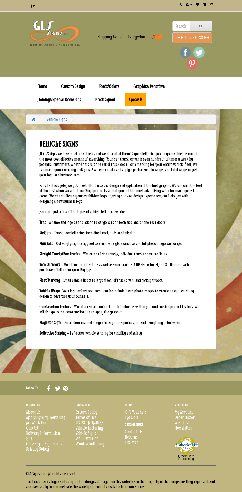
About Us (33, 412)
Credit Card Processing (186, 457)
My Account (184, 412)
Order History (185, 417)
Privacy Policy (37, 449)
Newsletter (183, 428)
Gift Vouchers (136, 412)
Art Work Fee (36, 422)
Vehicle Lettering (89, 428)
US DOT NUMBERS (89, 422)
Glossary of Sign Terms (44, 444)
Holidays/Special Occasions (59, 100)
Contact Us (134, 432)
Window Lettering (90, 444)
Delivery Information (43, 433)
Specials (135, 100)
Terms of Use (86, 417)
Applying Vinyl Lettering (45, 417)
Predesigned (105, 100)
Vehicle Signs (57, 119)
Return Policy (86, 412)
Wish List (182, 422)
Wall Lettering (87, 438)
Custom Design (73, 86)
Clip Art (32, 428)
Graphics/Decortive (149, 86)
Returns (131, 437)
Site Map (132, 442)
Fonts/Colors (109, 86)
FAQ (29, 438)
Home (42, 86)
